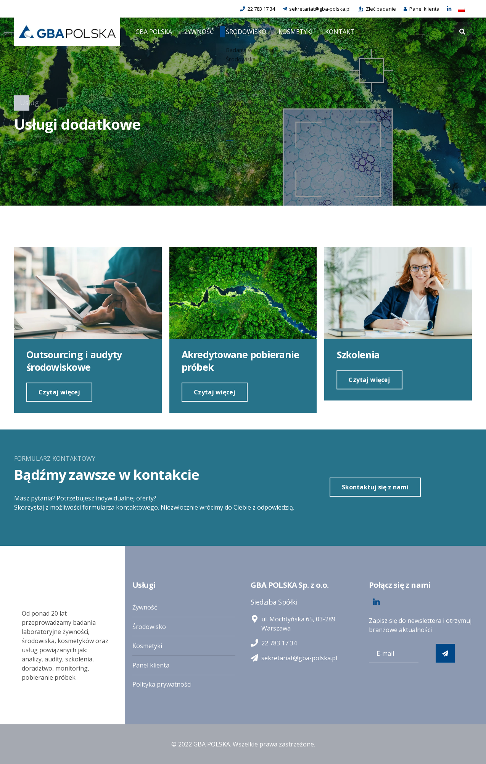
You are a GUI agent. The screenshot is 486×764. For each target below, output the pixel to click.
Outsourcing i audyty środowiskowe (74, 360)
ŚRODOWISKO (246, 31)
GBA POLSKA (153, 31)
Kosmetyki (147, 646)
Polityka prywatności (162, 684)
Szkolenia (358, 355)
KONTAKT (339, 31)
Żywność (144, 607)
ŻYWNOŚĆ (199, 31)
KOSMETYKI (295, 31)
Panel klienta (150, 665)
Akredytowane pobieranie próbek (240, 361)
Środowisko (149, 626)
